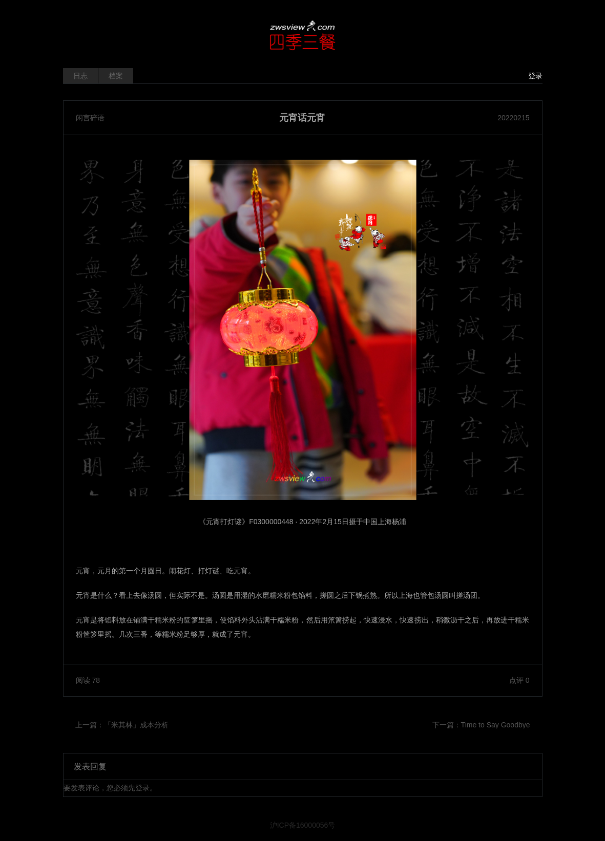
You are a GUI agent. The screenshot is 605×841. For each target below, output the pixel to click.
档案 (116, 76)
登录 (535, 76)
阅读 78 (88, 680)
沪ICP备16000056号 (303, 825)
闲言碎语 (90, 118)
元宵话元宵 (302, 117)
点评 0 (519, 680)
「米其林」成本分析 (136, 725)
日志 (80, 76)
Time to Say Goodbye (495, 725)
